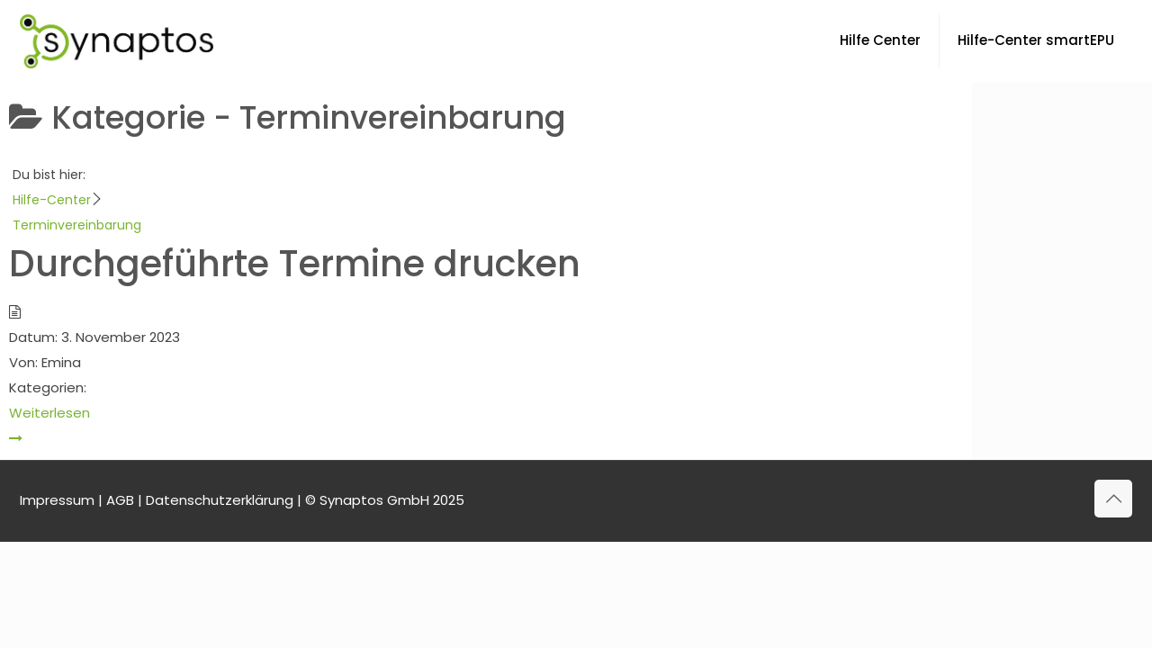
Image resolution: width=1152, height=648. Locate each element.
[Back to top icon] (1113, 499)
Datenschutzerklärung (219, 499)
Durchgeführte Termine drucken (294, 263)
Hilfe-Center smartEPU (1036, 40)
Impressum (57, 499)
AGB (120, 499)
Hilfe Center (880, 40)
